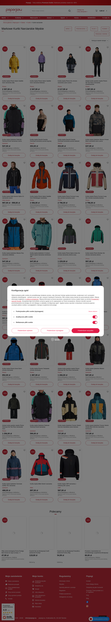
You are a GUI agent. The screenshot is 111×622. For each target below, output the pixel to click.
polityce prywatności (32, 299)
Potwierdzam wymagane (55, 330)
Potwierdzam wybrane (25, 330)
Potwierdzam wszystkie (85, 330)
